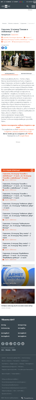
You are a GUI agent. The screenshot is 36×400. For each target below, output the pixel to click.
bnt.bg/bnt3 (22, 333)
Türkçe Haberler (15, 373)
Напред (21, 363)
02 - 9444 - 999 (8, 350)
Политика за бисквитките (10, 385)
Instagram (30, 129)
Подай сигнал (14, 363)
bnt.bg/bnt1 (5, 333)
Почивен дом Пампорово (25, 369)
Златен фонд (26, 357)
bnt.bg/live (21, 328)
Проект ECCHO (6, 393)
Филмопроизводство (13, 357)
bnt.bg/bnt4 (22, 336)
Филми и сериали (13, 23)
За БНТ (3, 357)
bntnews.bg (5, 328)
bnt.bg (3, 325)
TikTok (30, 134)
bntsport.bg (22, 325)
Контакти (5, 363)
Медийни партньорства (9, 369)
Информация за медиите (9, 366)
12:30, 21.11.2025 (6, 308)
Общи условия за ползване (10, 379)
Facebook (21, 129)
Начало (4, 23)
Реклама (30, 10)
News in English (6, 373)
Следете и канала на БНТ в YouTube (18, 131)
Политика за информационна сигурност (14, 387)
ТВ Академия (29, 363)
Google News (24, 136)
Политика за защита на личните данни (13, 382)
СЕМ (14, 390)
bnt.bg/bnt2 (5, 336)
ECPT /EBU (20, 390)
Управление (24, 360)
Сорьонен (23, 23)
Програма (16, 360)
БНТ (2, 1)
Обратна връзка (7, 390)
